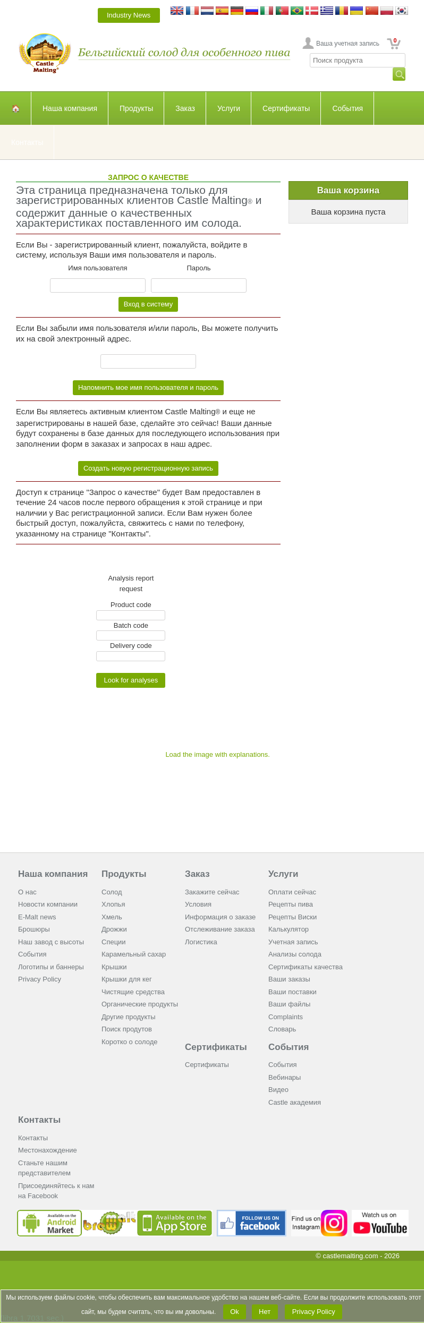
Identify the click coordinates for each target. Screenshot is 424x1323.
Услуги (228, 108)
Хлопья (113, 904)
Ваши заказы (289, 979)
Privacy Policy (39, 979)
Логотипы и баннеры (51, 967)
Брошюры (34, 929)
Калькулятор (288, 929)
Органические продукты (139, 1004)
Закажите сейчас (212, 892)
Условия (198, 904)
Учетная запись (293, 942)
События (347, 108)
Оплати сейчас (292, 892)
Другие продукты (128, 1017)
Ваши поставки (292, 992)
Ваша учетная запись (347, 43)
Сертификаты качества (305, 967)
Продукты (136, 108)
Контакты (27, 142)
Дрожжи (114, 929)
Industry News (129, 15)
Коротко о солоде (129, 1042)
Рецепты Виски (292, 917)
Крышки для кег (126, 979)
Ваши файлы (289, 1004)
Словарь (282, 1029)
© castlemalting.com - (358, 1256)
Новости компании (48, 904)
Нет (265, 1312)
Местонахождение (47, 1150)
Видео (278, 1090)
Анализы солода (294, 954)
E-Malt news (37, 917)
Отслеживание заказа (220, 929)
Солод (111, 892)
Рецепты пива (290, 904)
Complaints (285, 1017)
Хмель (111, 917)
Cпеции (113, 942)
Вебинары (284, 1077)
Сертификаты (286, 108)
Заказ (185, 108)
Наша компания (70, 108)
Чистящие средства (133, 992)
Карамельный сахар (133, 954)
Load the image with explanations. (217, 754)
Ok (234, 1312)
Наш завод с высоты (51, 942)
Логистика (201, 942)
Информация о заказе (220, 917)
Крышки (114, 967)
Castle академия (294, 1102)
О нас (27, 892)
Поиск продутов (126, 1029)
